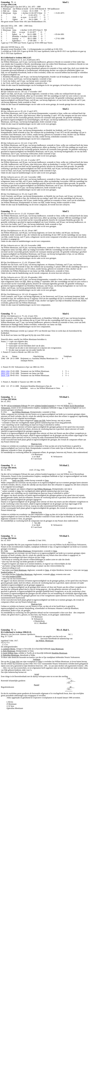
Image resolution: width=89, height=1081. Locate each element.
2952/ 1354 (5, 371)
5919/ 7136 (5, 375)
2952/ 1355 (5, 373)
